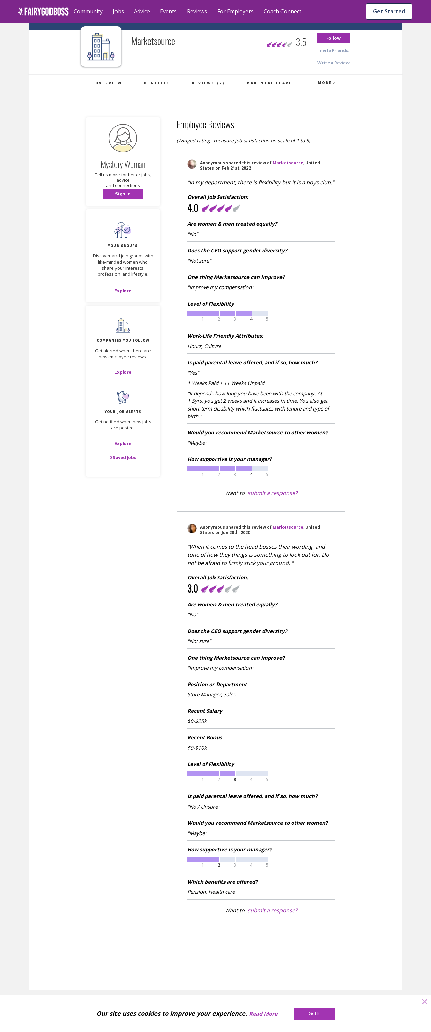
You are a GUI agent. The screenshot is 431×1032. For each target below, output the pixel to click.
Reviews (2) (208, 83)
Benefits (157, 83)
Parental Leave (269, 83)
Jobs (118, 11)
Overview (108, 83)
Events (168, 11)
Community (88, 11)
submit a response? (272, 493)
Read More (263, 1014)
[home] (43, 11)
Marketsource (288, 163)
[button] (333, 38)
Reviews (197, 11)
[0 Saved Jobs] (122, 457)
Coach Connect (282, 11)
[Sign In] (123, 194)
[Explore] (122, 290)
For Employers (235, 11)
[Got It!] (314, 1014)
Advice (142, 11)
